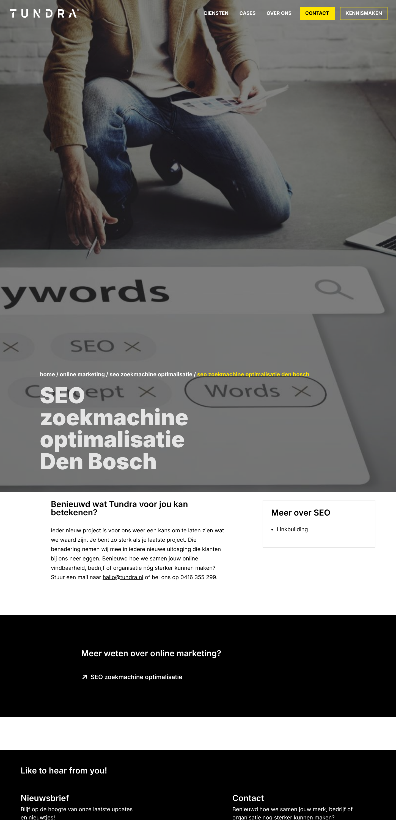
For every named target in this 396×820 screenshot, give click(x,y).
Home (47, 374)
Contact (317, 13)
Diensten (216, 13)
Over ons (279, 13)
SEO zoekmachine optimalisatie (150, 374)
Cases (248, 13)
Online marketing (82, 374)
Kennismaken (364, 13)
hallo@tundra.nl (123, 577)
